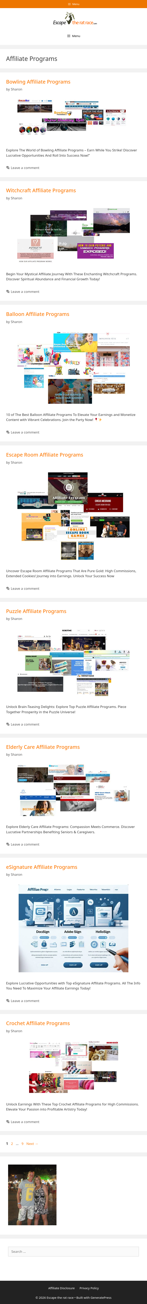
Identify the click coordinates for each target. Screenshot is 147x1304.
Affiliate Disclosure (61, 1288)
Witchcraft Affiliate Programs (41, 190)
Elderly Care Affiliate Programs (43, 746)
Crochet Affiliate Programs (38, 1023)
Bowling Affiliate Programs (38, 81)
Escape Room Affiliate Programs (44, 454)
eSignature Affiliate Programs (41, 866)
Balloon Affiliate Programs (37, 313)
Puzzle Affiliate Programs (36, 611)
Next (32, 1143)
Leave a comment (25, 167)
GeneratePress (101, 1297)
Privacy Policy (89, 1288)
